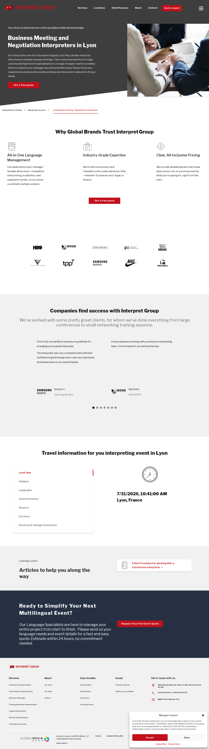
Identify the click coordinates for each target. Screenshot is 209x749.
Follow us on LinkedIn (125, 691)
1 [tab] (93, 408)
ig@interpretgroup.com (168, 699)
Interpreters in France (12, 110)
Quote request (171, 8)
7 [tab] (116, 408)
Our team (48, 691)
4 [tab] (104, 408)
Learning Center (87, 704)
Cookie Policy (161, 744)
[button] (203, 715)
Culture (47, 698)
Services (78, 8)
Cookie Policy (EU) (115, 736)
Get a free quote (24, 85)
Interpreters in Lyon (36, 110)
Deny (187, 737)
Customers (84, 698)
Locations (95, 8)
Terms (98, 736)
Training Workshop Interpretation (23, 704)
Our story (48, 685)
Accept (150, 737)
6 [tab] (112, 408)
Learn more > (62, 743)
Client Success (116, 8)
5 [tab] (108, 408)
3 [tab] (101, 408)
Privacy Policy (174, 744)
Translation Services (17, 724)
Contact (151, 8)
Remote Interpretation (18, 718)
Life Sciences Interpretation (21, 691)
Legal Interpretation (17, 711)
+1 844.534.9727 (179, 692)
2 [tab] (97, 408)
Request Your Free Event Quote (140, 623)
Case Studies (85, 685)
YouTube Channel (123, 685)
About (135, 8)
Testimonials (85, 691)
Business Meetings (17, 698)
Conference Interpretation (20, 685)
